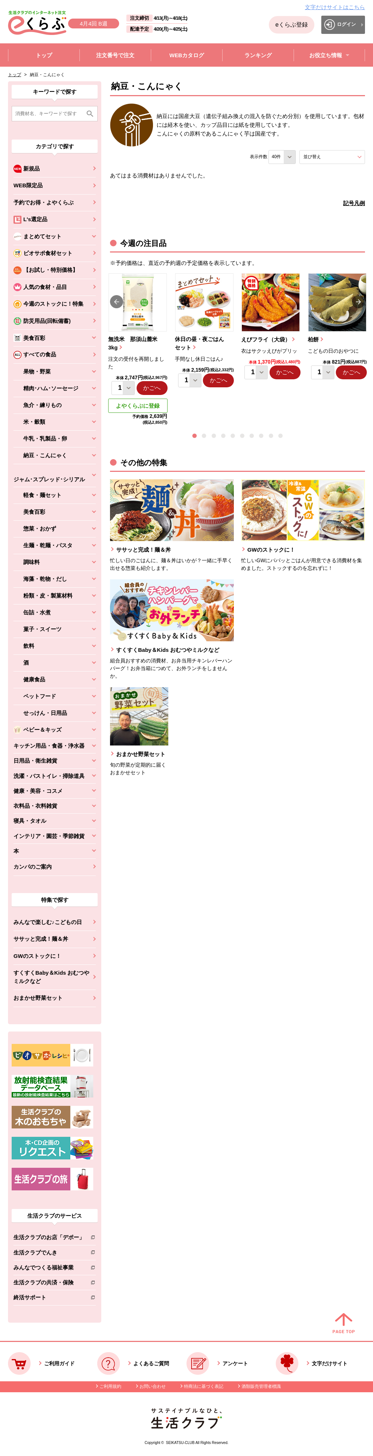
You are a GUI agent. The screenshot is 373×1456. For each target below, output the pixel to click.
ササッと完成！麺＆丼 (40, 939)
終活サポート (49, 1298)
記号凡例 (354, 203)
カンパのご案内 (32, 867)
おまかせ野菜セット (38, 998)
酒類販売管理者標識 (261, 1386)
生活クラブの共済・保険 (49, 1283)
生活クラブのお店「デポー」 (49, 1238)
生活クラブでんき (49, 1254)
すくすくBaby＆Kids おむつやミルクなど (51, 977)
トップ (14, 74)
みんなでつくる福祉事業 (49, 1268)
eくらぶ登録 (291, 24)
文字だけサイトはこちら (335, 7)
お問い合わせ (153, 1386)
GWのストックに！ (37, 956)
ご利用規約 (110, 1386)
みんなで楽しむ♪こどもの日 (47, 922)
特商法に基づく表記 (203, 1386)
